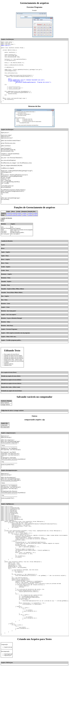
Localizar (8, 225)
